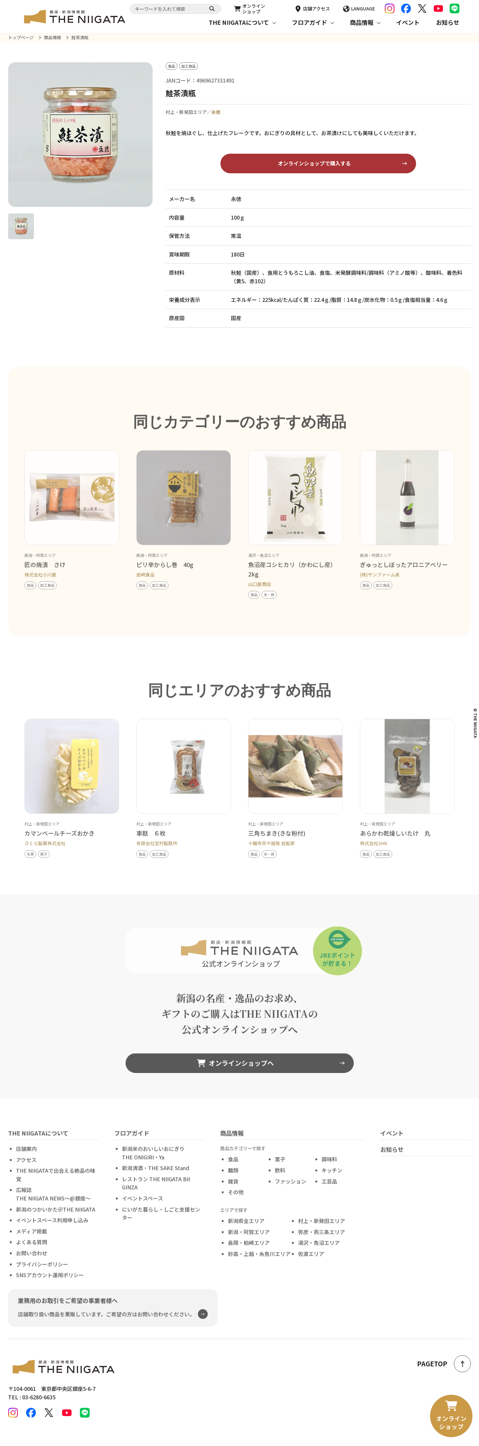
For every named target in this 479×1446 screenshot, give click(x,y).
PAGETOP (444, 1363)
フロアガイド (309, 22)
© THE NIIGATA (475, 723)
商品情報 (361, 22)
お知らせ (447, 22)
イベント (408, 22)
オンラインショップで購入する (314, 163)
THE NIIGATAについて (239, 22)
